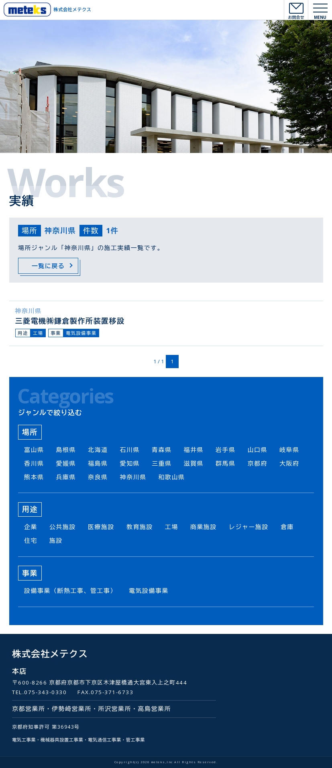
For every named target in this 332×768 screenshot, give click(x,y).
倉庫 (287, 527)
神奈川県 (28, 311)
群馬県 (226, 463)
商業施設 (203, 527)
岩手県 (226, 450)
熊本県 (34, 477)
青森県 (162, 450)
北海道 (98, 450)
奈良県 (98, 477)
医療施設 (101, 527)
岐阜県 (289, 450)
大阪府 (289, 463)
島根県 (66, 450)
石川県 (130, 450)
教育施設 (139, 527)
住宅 (30, 540)
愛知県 (130, 463)
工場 (38, 333)
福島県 (98, 463)
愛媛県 (66, 463)
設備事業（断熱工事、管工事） (70, 591)
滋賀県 (194, 463)
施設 (56, 540)
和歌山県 (172, 477)
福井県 (194, 450)
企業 (30, 527)
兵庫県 (66, 477)
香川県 (34, 463)
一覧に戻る (48, 266)
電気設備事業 (81, 333)
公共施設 (62, 527)
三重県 (162, 463)
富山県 (34, 450)
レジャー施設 (249, 527)
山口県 (258, 450)
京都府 (258, 463)
